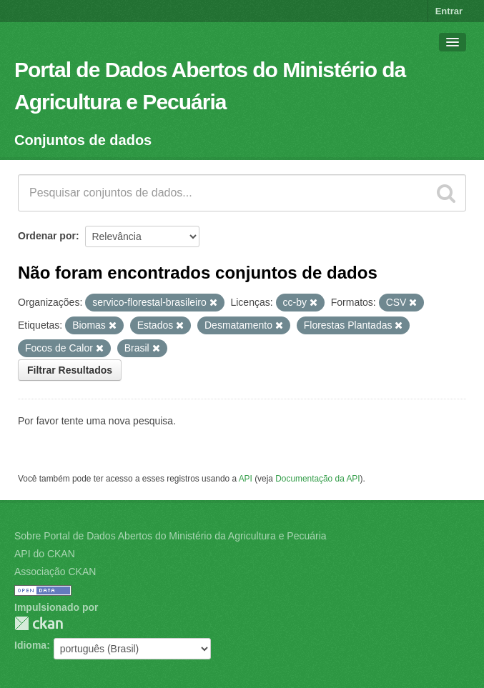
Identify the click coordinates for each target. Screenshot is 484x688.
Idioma (30, 645)
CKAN (38, 623)
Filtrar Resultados (69, 370)
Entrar (449, 11)
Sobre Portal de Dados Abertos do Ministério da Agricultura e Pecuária (170, 536)
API (245, 479)
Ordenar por (47, 235)
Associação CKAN (55, 571)
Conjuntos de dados (83, 140)
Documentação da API (317, 479)
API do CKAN (44, 553)
